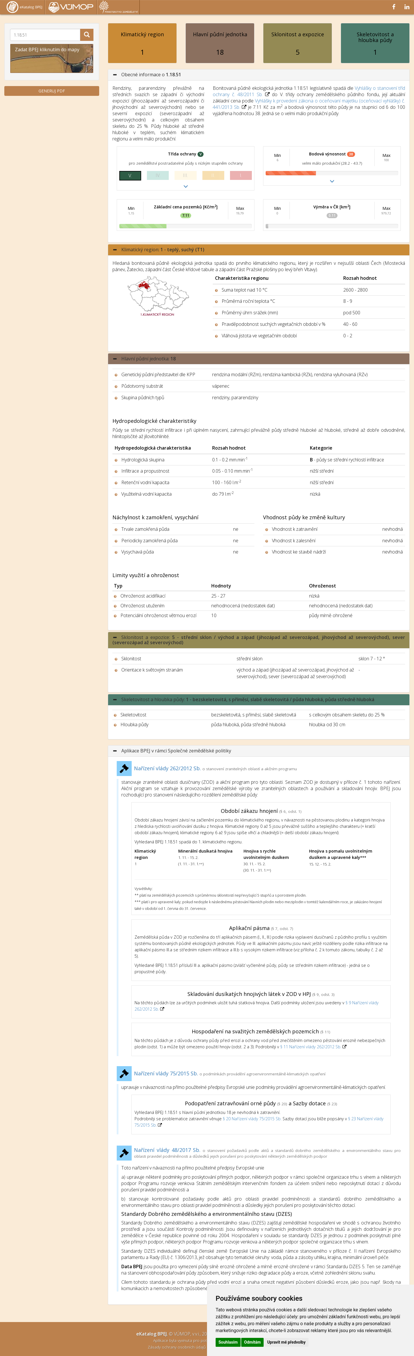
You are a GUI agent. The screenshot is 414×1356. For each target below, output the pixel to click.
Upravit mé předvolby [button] (286, 1342)
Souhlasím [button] (228, 1342)
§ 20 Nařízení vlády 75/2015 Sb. (252, 1118)
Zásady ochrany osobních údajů (177, 1347)
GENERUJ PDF (52, 91)
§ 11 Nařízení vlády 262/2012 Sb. (311, 1046)
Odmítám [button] (252, 1342)
